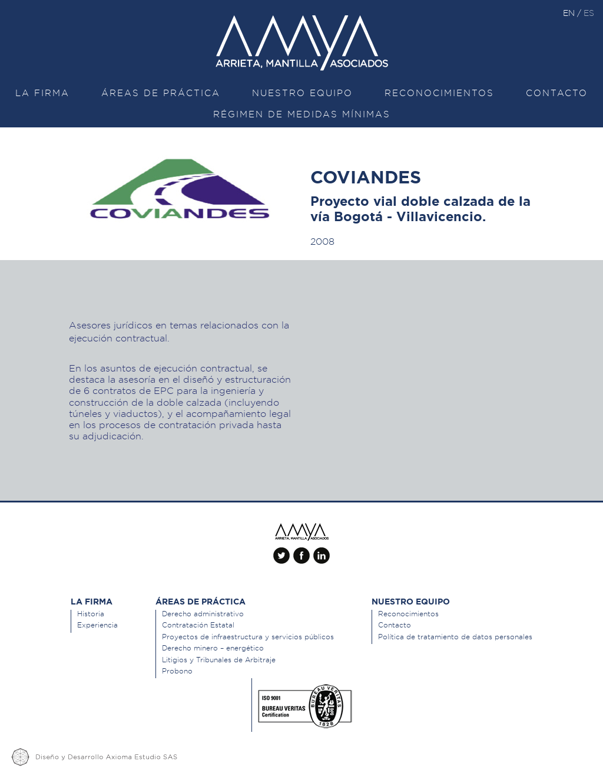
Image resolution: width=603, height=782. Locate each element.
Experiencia (97, 625)
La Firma (42, 93)
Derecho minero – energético (213, 648)
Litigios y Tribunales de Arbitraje (219, 659)
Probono (177, 671)
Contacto (557, 93)
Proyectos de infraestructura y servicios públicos (248, 636)
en (570, 13)
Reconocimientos (439, 93)
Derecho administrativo (203, 613)
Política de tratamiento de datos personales (455, 636)
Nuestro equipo (302, 93)
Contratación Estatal (198, 625)
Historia (90, 613)
